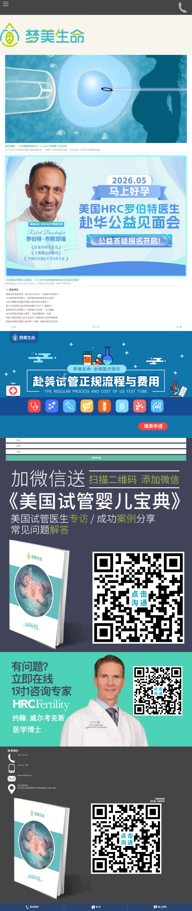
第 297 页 (96, 327)
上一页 (13, 327)
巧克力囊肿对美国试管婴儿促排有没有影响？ (27, 302)
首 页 (96, 907)
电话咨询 (31, 907)
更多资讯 (13, 289)
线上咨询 (160, 907)
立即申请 (96, 458)
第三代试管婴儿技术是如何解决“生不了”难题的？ (29, 306)
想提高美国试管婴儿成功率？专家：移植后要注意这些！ (33, 321)
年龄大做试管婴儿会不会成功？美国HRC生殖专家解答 (32, 317)
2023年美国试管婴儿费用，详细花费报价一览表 (28, 313)
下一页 (179, 327)
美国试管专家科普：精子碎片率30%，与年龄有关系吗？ (32, 294)
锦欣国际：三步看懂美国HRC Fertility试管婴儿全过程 (36, 146)
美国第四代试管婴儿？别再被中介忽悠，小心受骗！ (30, 310)
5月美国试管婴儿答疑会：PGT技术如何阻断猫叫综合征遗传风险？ (43, 280)
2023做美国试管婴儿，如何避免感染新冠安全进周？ (30, 298)
